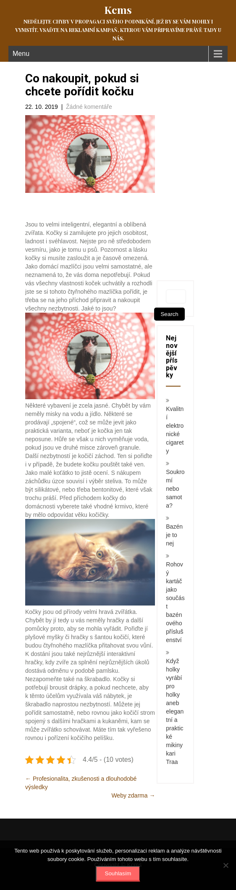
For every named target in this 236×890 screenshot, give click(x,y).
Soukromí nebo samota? (175, 489)
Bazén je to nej (174, 535)
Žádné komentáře (89, 106)
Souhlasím (118, 873)
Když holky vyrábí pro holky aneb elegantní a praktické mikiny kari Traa (175, 711)
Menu (21, 53)
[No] (225, 865)
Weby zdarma (133, 795)
